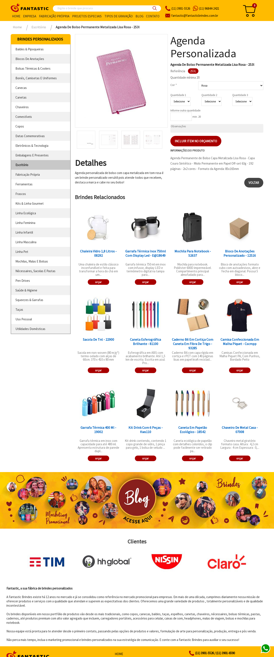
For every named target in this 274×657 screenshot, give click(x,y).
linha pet (21, 252)
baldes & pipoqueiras (29, 49)
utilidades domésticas (30, 329)
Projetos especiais (87, 16)
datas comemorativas (30, 136)
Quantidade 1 (178, 95)
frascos (20, 194)
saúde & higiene (26, 290)
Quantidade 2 (209, 95)
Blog (139, 16)
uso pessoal (23, 319)
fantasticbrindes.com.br (194, 16)
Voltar (254, 183)
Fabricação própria (54, 16)
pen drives (22, 281)
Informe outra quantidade (185, 110)
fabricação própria (27, 174)
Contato (152, 16)
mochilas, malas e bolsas (31, 261)
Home (16, 16)
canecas (21, 88)
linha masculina (25, 242)
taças (19, 310)
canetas (21, 97)
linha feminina (25, 223)
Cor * (173, 85)
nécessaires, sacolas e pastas (35, 271)
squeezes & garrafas (29, 300)
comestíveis (23, 117)
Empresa (29, 16)
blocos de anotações (29, 59)
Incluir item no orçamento (196, 141)
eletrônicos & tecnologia (31, 146)
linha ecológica (25, 213)
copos (19, 126)
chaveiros (22, 107)
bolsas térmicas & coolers (33, 68)
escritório (21, 165)
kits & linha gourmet (29, 203)
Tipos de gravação (118, 16)
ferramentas (24, 184)
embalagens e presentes (32, 155)
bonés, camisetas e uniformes (36, 78)
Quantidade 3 (240, 95)
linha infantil (24, 232)
